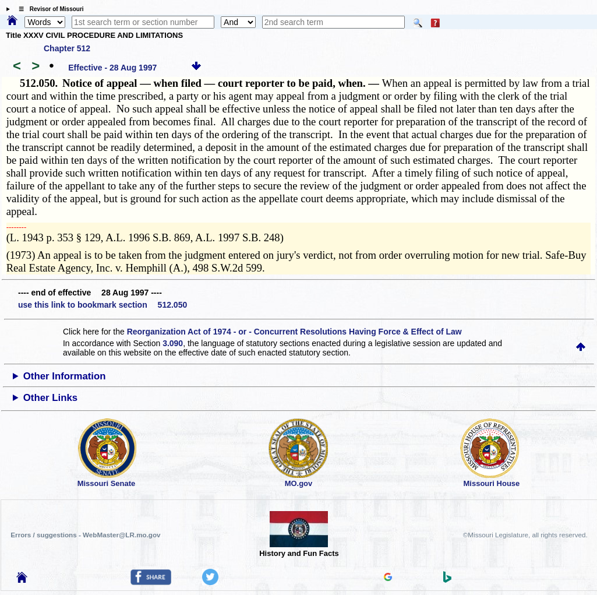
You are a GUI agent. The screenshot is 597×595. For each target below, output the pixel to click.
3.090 (173, 343)
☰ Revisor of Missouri (48, 9)
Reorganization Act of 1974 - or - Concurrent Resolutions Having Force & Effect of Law (294, 331)
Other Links (50, 397)
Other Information (64, 376)
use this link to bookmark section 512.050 (102, 304)
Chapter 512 (67, 48)
